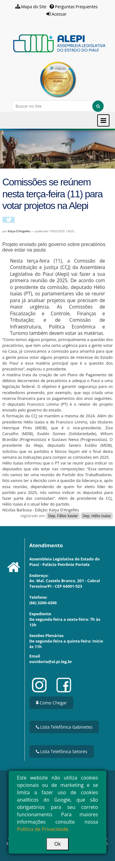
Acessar (59, 14)
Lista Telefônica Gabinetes (64, 727)
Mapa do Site (34, 6)
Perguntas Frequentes (76, 6)
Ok (57, 843)
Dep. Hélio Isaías (96, 515)
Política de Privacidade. (43, 829)
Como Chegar (51, 703)
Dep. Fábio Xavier (63, 515)
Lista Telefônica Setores (61, 751)
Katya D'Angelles (19, 231)
